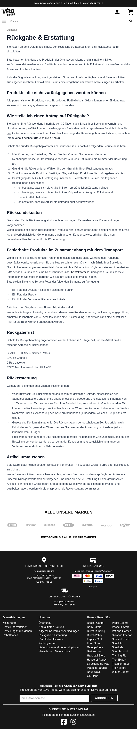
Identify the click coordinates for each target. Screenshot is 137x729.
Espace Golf (94, 639)
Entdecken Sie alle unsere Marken (68, 537)
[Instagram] (73, 722)
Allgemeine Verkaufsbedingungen (59, 631)
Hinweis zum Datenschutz (54, 651)
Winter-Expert (120, 671)
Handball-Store (96, 655)
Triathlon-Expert (121, 663)
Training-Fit (119, 655)
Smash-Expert (120, 639)
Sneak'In (117, 643)
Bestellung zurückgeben (64, 604)
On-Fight (92, 676)
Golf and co (94, 651)
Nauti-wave (94, 671)
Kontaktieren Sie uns (44, 571)
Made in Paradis (97, 667)
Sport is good (120, 651)
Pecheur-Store (121, 627)
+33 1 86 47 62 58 (44, 582)
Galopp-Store (95, 647)
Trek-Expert (119, 659)
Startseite (12, 29)
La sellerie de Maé (98, 663)
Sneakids (117, 647)
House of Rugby (97, 659)
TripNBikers (119, 667)
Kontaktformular (80, 272)
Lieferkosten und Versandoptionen (59, 647)
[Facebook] (63, 722)
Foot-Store (93, 643)
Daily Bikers (94, 627)
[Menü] (4, 21)
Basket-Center (95, 622)
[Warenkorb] (130, 12)
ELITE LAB (61, 3)
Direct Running (96, 631)
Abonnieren (104, 698)
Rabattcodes (10, 635)
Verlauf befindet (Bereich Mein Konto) (37, 138)
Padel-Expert (120, 622)
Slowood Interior (122, 635)
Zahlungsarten (47, 643)
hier (9, 133)
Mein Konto (10, 622)
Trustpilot (93, 587)
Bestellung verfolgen (15, 627)
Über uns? (45, 622)
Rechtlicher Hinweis (51, 639)
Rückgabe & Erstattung (53, 635)
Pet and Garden (121, 631)
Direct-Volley (94, 635)
